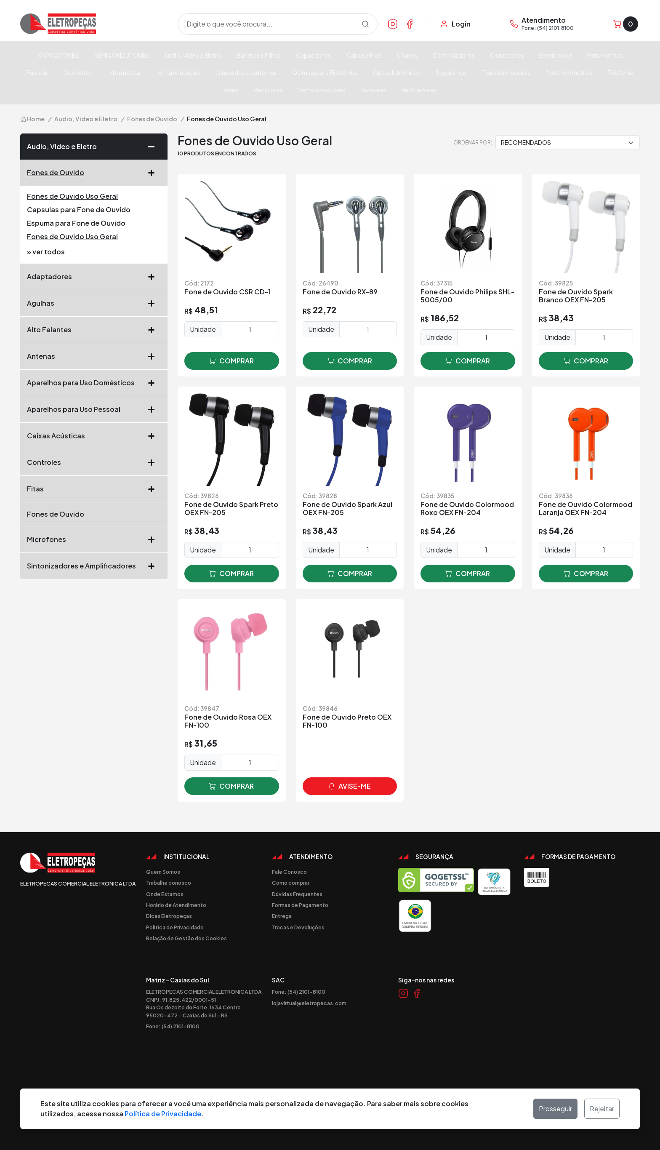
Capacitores (313, 55)
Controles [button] (94, 462)
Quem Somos (163, 871)
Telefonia (620, 72)
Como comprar (290, 882)
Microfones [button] (94, 539)
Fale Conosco (289, 871)
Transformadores (505, 72)
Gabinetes (77, 72)
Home (32, 119)
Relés (231, 89)
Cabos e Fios (364, 55)
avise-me (349, 786)
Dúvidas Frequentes (297, 894)
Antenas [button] (94, 356)
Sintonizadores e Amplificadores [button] (94, 566)
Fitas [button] (94, 489)
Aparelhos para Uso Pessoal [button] (94, 409)
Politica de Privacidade (175, 927)
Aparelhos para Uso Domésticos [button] (94, 382)
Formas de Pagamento (300, 905)
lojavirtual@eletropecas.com (309, 1003)
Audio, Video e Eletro (192, 55)
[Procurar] (365, 24)
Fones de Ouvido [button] (94, 172)
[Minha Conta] (455, 24)
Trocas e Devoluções (298, 927)
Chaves (407, 55)
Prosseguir (555, 1108)
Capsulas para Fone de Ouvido (78, 209)
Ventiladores (419, 89)
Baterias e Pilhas (259, 55)
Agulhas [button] (94, 303)
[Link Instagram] (393, 24)
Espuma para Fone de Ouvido (76, 223)
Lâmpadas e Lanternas (246, 72)
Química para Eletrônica (325, 72)
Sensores (373, 89)
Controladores (454, 55)
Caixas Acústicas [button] (94, 436)
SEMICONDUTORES (121, 55)
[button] (154, 146)
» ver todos (46, 251)
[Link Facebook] (410, 24)
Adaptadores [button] (94, 276)
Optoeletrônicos (396, 72)
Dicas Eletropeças (169, 916)
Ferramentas (605, 55)
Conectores (507, 55)
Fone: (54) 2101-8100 (173, 1026)
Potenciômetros (569, 72)
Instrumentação (177, 72)
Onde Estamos (165, 894)
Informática (123, 72)
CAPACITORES (58, 55)
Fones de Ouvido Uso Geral (72, 196)
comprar (231, 361)
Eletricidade (555, 55)
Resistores (268, 89)
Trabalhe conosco (168, 882)
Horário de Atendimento (176, 905)
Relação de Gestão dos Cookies (186, 938)
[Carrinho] (625, 24)
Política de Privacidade (163, 1113)
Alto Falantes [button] (94, 329)
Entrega (282, 916)
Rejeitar (602, 1108)
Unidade (203, 329)
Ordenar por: (472, 142)
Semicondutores (321, 89)
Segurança (451, 72)
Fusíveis (37, 72)
